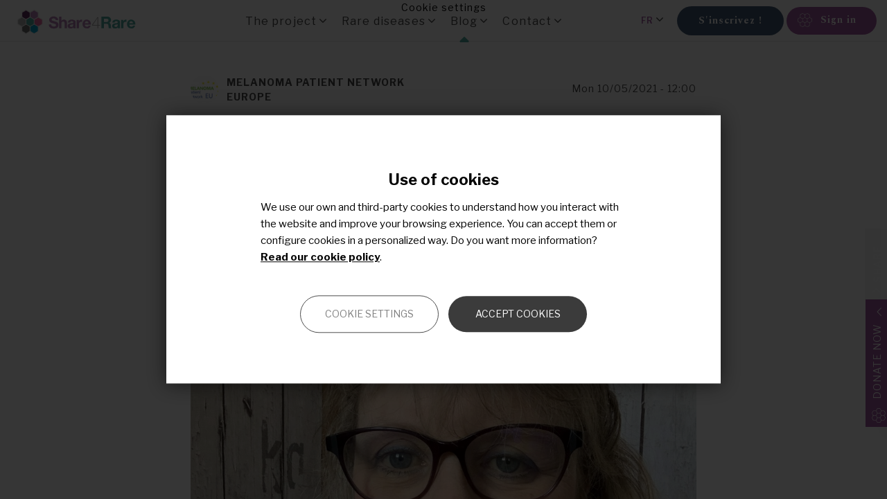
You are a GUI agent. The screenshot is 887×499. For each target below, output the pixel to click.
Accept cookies (518, 314)
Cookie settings (369, 314)
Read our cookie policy (320, 258)
